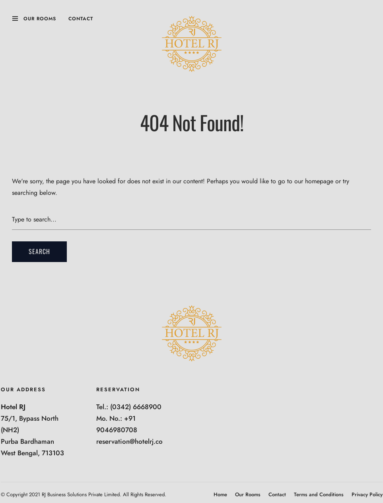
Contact (80, 18)
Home (220, 494)
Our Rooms (39, 18)
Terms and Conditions (319, 494)
